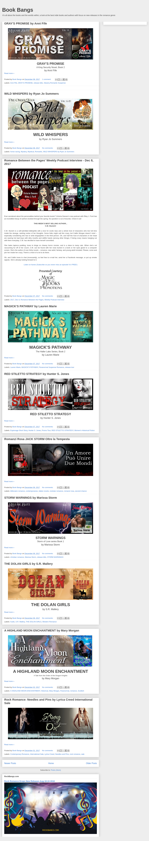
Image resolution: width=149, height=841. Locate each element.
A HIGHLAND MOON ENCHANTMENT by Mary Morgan (41, 630)
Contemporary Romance (19, 754)
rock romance (75, 754)
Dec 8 (17, 300)
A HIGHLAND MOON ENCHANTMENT (25, 691)
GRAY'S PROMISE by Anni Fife (25, 23)
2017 (12, 300)
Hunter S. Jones (34, 430)
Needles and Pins (62, 754)
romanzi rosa (69, 491)
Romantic (38, 152)
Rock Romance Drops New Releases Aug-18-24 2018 (29, 781)
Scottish (81, 691)
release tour (69, 367)
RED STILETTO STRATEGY (62, 430)
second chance (81, 491)
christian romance (17, 557)
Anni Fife (13, 83)
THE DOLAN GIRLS (33, 622)
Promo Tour (46, 430)
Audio (12, 622)
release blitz (38, 83)
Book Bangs (17, 10)
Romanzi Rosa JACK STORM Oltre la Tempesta (37, 439)
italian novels (44, 491)
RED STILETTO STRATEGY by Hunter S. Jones (36, 374)
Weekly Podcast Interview (54, 300)
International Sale (37, 754)
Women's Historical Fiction (84, 430)
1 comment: (47, 79)
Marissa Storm (30, 557)
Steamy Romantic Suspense (55, 83)
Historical (44, 691)
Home (51, 763)
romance (73, 691)
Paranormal (64, 691)
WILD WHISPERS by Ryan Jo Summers (31, 93)
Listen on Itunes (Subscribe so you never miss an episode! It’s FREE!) (50, 265)
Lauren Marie (15, 367)
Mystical (31, 152)
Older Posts (91, 763)
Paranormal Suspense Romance (51, 367)
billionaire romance (17, 491)
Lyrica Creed (49, 754)
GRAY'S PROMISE (25, 83)
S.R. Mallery (20, 622)
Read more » (9, 73)
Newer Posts (10, 763)
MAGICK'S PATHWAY (29, 367)
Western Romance (49, 622)
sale (82, 754)
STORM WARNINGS (55, 557)
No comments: (48, 148)
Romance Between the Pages (32, 300)
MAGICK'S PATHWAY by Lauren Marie (30, 306)
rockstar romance (56, 491)
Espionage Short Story (19, 430)
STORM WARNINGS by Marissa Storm (30, 497)
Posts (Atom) (56, 770)
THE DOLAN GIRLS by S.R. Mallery (28, 563)
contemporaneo (32, 491)
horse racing (15, 152)
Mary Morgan (54, 691)
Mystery (24, 152)
